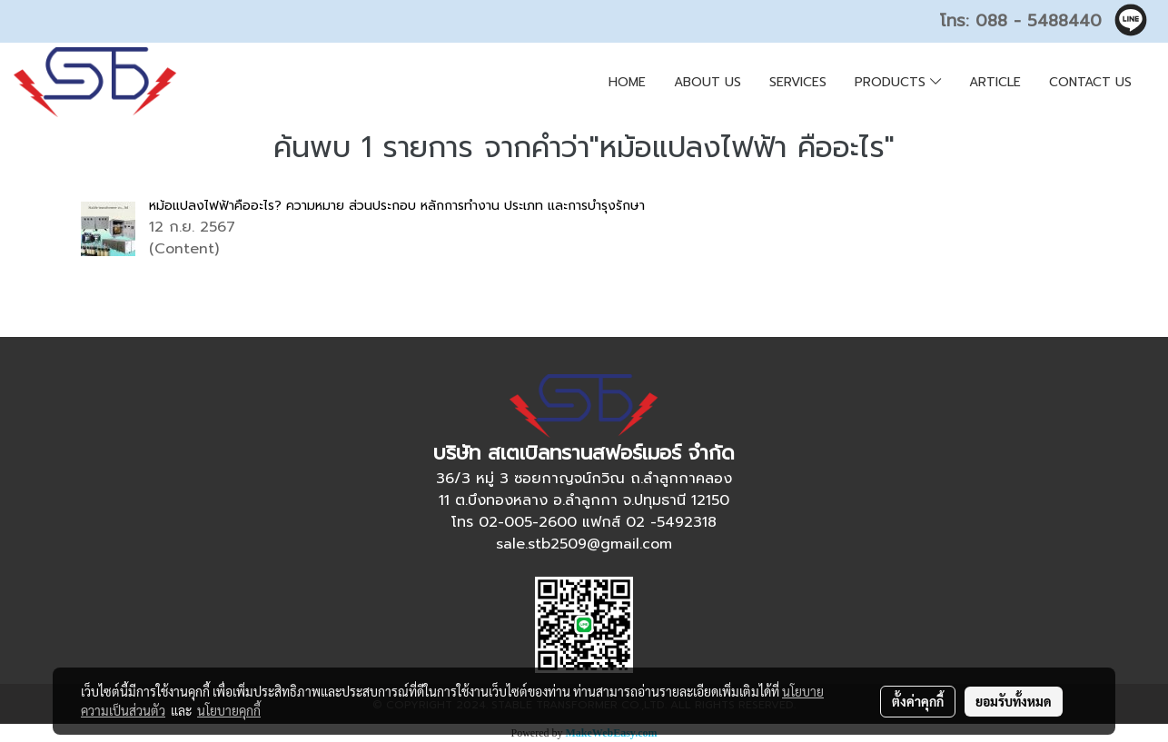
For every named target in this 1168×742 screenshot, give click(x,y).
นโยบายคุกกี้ (229, 710)
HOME (627, 82)
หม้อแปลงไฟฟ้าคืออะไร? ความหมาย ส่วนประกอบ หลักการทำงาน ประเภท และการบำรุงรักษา (397, 205)
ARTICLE (995, 82)
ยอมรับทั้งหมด (1013, 701)
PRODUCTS (898, 82)
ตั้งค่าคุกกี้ (918, 701)
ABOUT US (707, 82)
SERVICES (798, 82)
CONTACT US (1090, 82)
